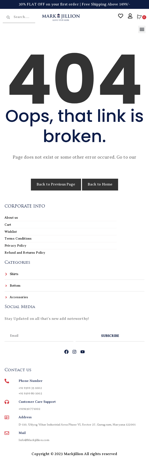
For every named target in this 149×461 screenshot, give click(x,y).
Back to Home (100, 184)
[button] (142, 29)
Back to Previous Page (56, 184)
